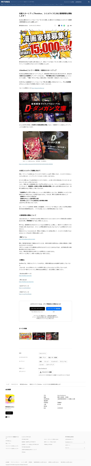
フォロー (9, 413)
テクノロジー (7, 4)
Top (2, 4)
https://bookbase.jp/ (42, 368)
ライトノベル (63, 361)
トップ (7, 384)
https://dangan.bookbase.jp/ (38, 88)
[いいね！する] (55, 25)
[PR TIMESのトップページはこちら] (17, 2)
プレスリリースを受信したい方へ (12, 446)
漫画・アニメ (43, 357)
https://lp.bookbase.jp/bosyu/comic (27, 239)
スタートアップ (50, 364)
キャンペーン (43, 353)
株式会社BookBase (23, 384)
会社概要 (7, 462)
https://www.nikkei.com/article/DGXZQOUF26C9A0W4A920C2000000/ (36, 164)
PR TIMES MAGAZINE (26, 447)
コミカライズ (54, 361)
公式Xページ (67, 445)
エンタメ (23, 4)
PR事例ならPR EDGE (48, 444)
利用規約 (30, 462)
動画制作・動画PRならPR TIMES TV (28, 441)
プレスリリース (14, 384)
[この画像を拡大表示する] (25, 336)
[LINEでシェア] (64, 25)
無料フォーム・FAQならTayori (50, 441)
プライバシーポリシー (15, 462)
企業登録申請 (78, 2)
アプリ (18, 4)
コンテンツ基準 (24, 462)
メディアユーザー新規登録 (53, 308)
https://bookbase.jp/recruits (25, 275)
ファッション (37, 4)
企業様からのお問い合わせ (53, 462)
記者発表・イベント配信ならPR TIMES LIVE (30, 444)
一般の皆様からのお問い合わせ (66, 462)
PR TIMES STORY (25, 439)
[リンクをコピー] (71, 25)
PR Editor (24, 452)
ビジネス (52, 4)
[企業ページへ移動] (9, 399)
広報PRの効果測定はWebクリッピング (29, 449)
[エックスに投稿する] (59, 25)
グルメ (56, 4)
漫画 (41, 361)
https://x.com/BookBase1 (25, 288)
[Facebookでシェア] (62, 25)
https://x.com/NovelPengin (25, 294)
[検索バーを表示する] (89, 2)
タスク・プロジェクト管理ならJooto (51, 439)
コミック (46, 361)
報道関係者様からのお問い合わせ (40, 462)
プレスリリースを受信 (69, 2)
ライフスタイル (45, 4)
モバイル (14, 4)
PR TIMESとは (8, 440)
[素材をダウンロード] (68, 25)
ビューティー (30, 4)
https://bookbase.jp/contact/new (26, 281)
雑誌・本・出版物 (52, 357)
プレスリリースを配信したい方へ (12, 448)
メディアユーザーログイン (37, 308)
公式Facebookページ (69, 439)
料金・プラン (8, 443)
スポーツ (62, 4)
